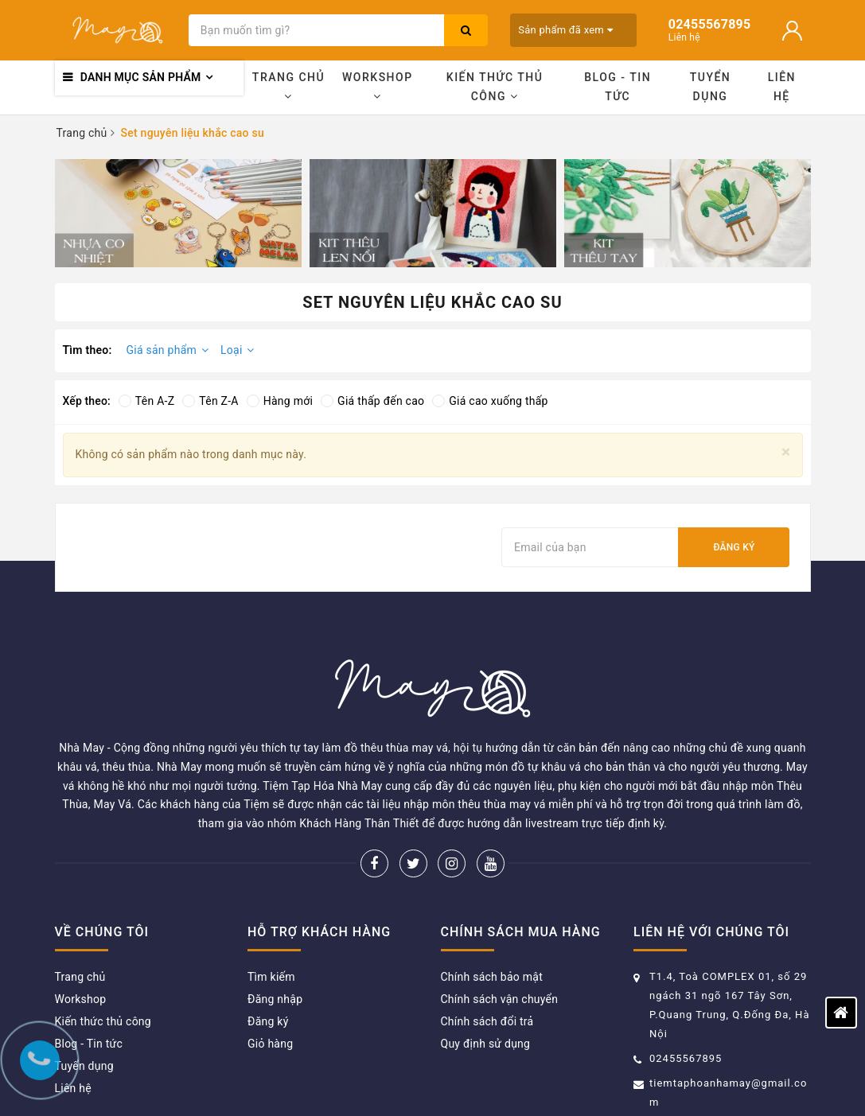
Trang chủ (288, 86)
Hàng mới (280, 401)
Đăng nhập (274, 922)
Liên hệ (782, 87)
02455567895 (685, 982)
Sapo (623, 1080)
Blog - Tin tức (617, 87)
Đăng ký (733, 547)
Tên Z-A (210, 401)
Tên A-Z (146, 401)
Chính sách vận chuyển (500, 922)
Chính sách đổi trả (487, 945)
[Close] (785, 452)
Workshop (377, 86)
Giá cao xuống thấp (489, 401)
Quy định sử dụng (486, 967)
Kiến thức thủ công (495, 87)
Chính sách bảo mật (492, 900)
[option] (178, 213)
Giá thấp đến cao (372, 401)
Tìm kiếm (271, 900)
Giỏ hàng (270, 967)
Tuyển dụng (710, 87)
